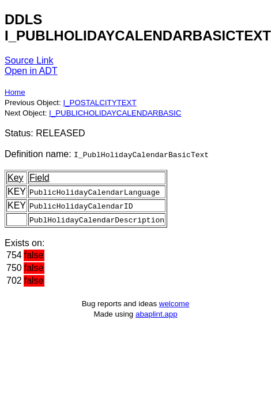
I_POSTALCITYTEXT (99, 102)
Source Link (29, 60)
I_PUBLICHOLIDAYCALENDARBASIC (115, 113)
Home (15, 92)
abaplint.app (157, 314)
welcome (174, 303)
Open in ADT (31, 71)
